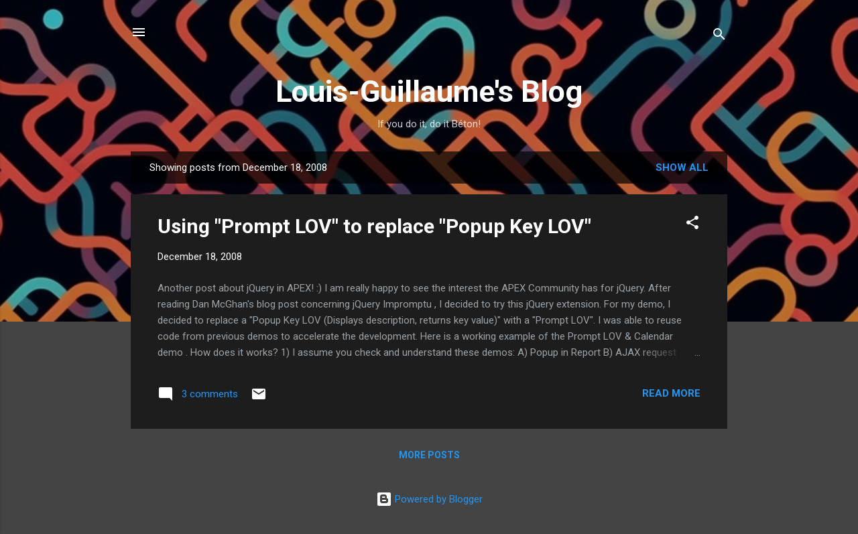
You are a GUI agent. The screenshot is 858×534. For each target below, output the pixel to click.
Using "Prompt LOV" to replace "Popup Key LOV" (374, 226)
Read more (671, 393)
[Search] (719, 36)
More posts (429, 455)
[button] (692, 224)
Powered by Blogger (429, 499)
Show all (682, 167)
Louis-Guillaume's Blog (429, 91)
